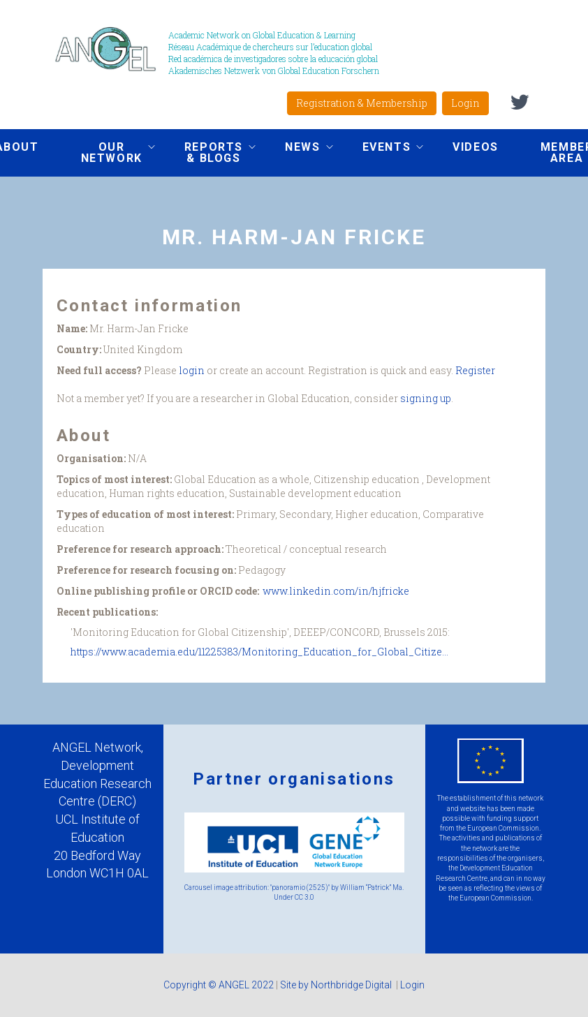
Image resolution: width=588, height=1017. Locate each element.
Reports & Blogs (209, 152)
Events (382, 148)
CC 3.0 (304, 897)
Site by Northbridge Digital (337, 984)
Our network (107, 152)
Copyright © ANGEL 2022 (218, 984)
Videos (476, 147)
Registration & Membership (361, 103)
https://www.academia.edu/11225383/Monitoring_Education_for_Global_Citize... (259, 651)
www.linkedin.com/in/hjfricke (336, 590)
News (298, 148)
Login (465, 103)
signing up (425, 398)
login (192, 370)
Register (475, 370)
